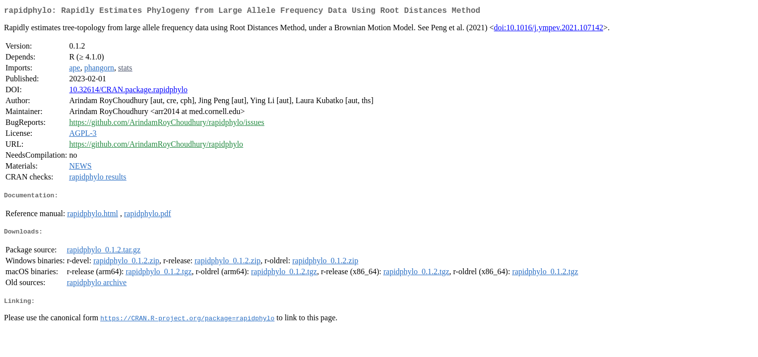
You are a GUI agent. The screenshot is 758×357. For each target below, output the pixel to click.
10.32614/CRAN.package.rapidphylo (128, 91)
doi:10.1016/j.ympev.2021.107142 (548, 29)
